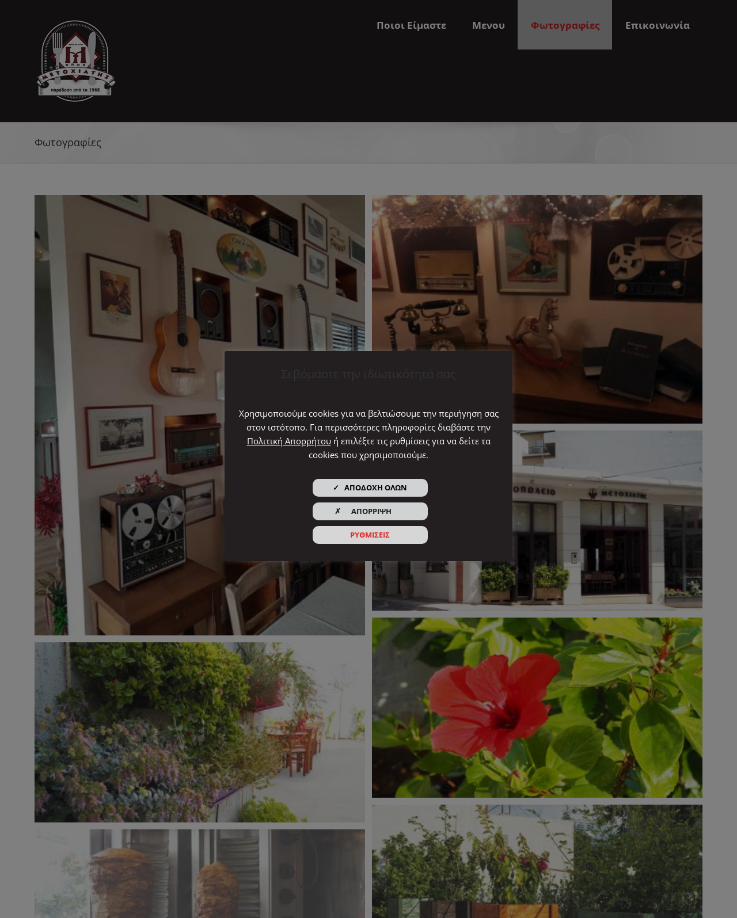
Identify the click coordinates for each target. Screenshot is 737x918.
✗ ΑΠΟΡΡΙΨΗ (370, 511)
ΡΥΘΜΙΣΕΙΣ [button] (370, 535)
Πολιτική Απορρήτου (289, 441)
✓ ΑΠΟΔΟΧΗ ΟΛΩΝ (370, 487)
